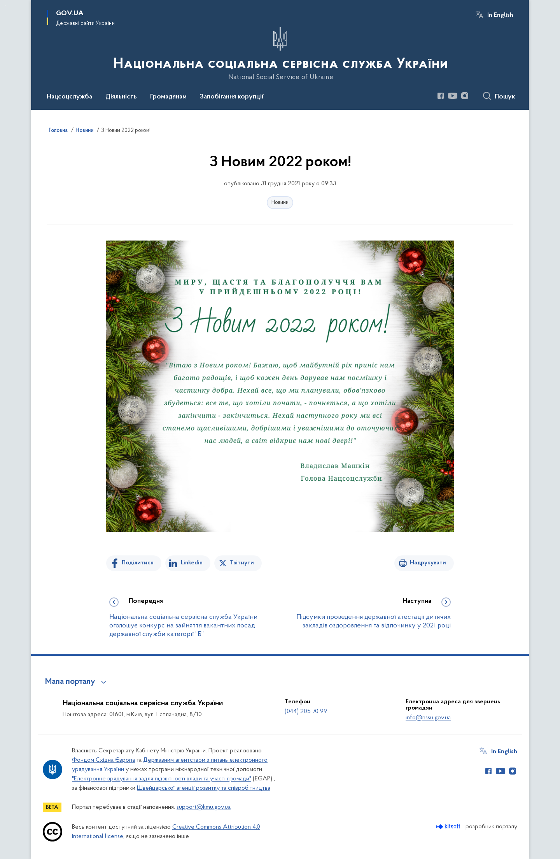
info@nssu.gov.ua (428, 718)
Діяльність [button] (121, 96)
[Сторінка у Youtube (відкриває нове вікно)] (452, 95)
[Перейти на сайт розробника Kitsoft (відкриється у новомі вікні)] (449, 826)
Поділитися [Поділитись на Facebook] (138, 563)
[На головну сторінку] (280, 54)
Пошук (505, 96)
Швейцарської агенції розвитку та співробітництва (203, 788)
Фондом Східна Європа (103, 760)
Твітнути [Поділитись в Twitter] (242, 563)
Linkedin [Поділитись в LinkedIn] (192, 563)
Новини (280, 203)
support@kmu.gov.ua (204, 807)
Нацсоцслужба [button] (69, 96)
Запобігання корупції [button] (232, 96)
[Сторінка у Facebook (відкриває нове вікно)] (440, 95)
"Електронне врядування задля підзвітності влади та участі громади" (161, 779)
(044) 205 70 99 (306, 711)
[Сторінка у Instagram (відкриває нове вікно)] (464, 95)
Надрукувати (428, 563)
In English (500, 15)
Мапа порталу (70, 682)
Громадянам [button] (168, 96)
